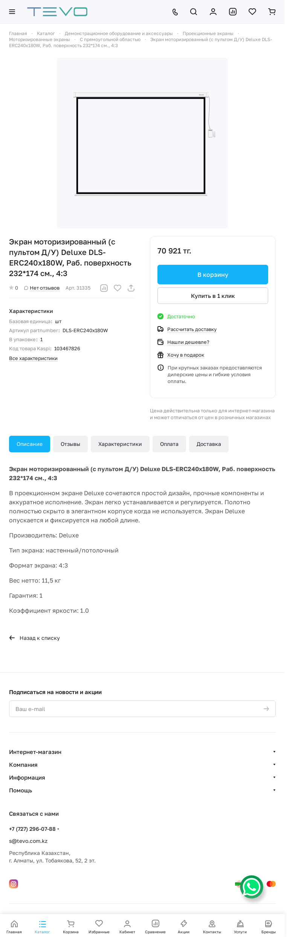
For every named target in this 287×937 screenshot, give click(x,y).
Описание (30, 444)
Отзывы (70, 444)
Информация (27, 777)
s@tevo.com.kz (28, 841)
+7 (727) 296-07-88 (32, 829)
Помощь (20, 790)
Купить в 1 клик (213, 295)
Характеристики (120, 444)
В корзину (212, 274)
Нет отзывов (42, 288)
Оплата (169, 444)
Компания (23, 764)
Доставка (209, 444)
